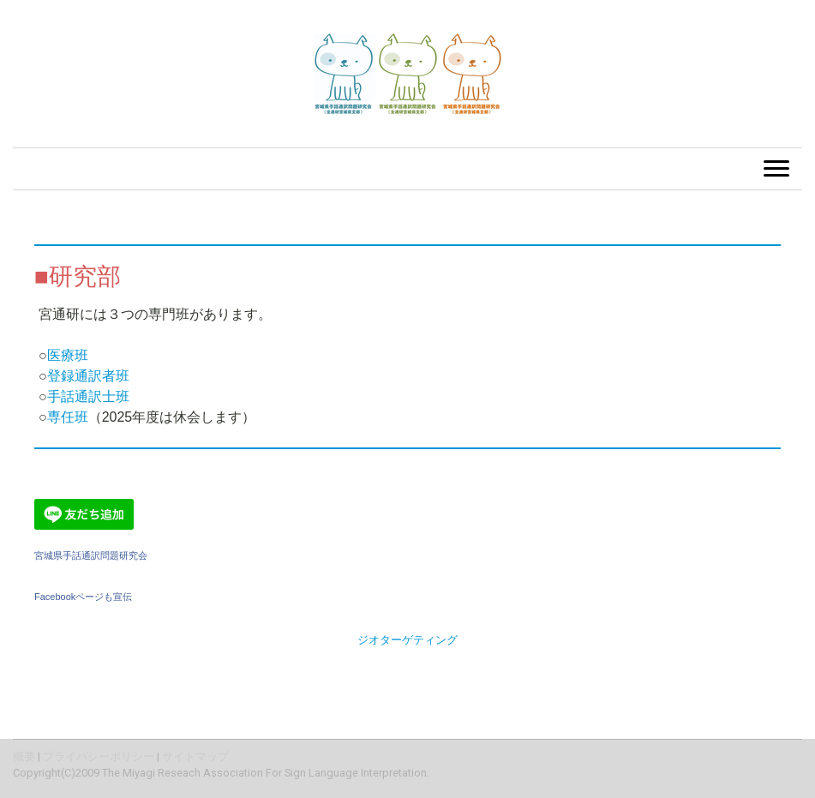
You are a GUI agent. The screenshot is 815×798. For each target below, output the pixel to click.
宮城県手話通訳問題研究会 (90, 555)
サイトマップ (195, 756)
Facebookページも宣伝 (83, 596)
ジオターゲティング (407, 639)
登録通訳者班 (88, 376)
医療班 (67, 355)
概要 (24, 756)
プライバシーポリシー (98, 756)
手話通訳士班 (88, 396)
